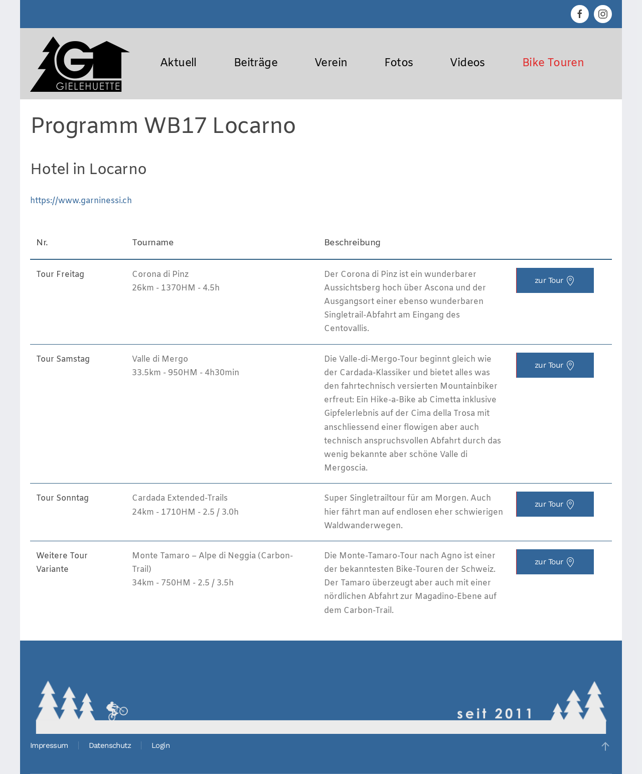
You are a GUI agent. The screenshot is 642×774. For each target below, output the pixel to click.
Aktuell (178, 63)
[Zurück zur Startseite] (80, 64)
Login (160, 745)
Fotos (398, 63)
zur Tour (555, 281)
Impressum (49, 745)
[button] (605, 746)
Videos (467, 63)
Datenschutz (110, 745)
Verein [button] (330, 63)
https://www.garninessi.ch (81, 201)
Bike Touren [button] (553, 63)
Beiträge (255, 63)
